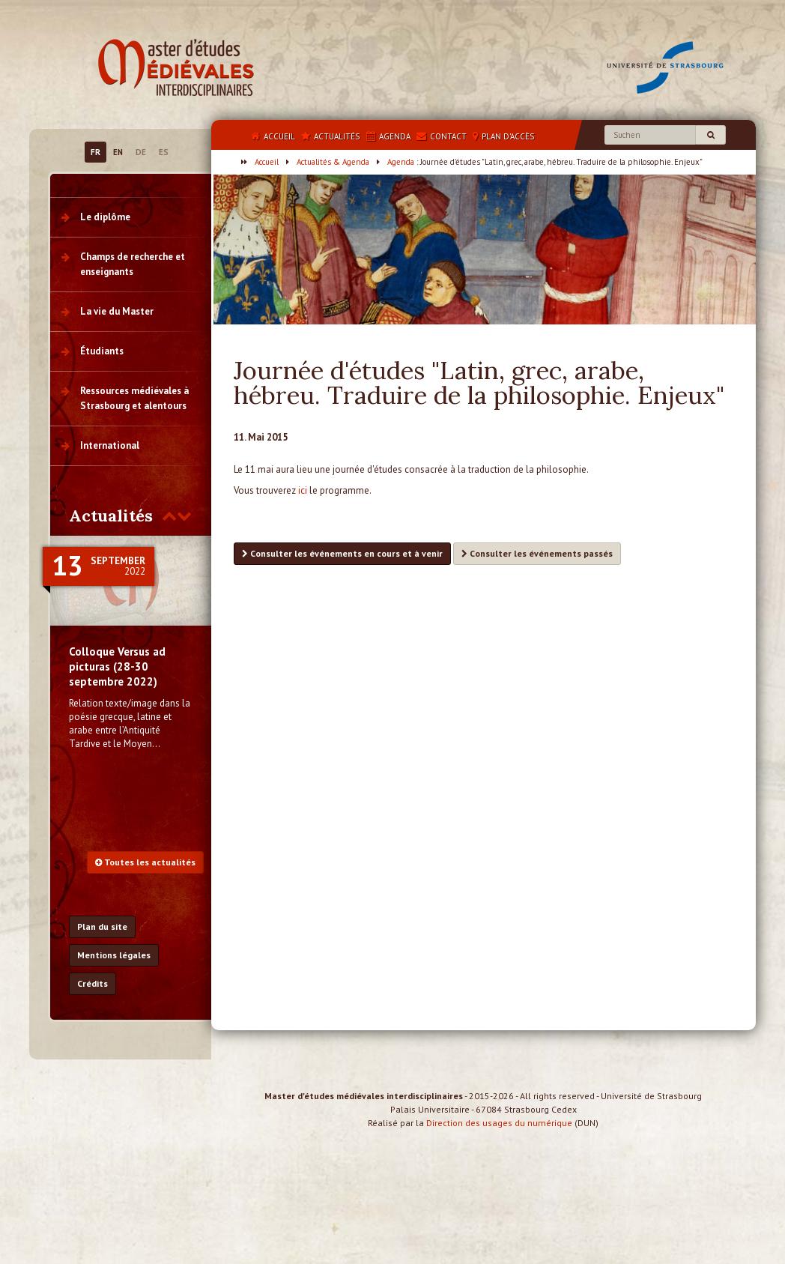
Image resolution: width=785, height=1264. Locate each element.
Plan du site (102, 926)
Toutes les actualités (145, 862)
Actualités (111, 515)
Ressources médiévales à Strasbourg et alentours (134, 398)
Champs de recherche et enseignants (132, 264)
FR (95, 152)
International (109, 445)
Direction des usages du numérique (499, 1136)
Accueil (267, 162)
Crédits (92, 983)
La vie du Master (117, 311)
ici (302, 490)
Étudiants (102, 351)
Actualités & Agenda (333, 162)
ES (164, 152)
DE (141, 152)
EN (118, 152)
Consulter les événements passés (537, 553)
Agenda (400, 162)
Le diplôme (105, 217)
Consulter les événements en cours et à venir (342, 553)
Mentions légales (114, 955)
